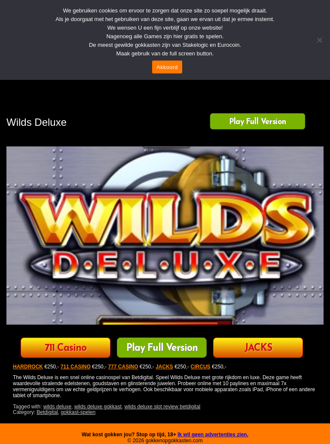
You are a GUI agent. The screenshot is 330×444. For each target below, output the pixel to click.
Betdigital (47, 412)
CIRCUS (201, 367)
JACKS (258, 348)
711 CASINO (76, 367)
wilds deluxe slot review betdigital (163, 407)
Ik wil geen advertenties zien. (212, 435)
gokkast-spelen (78, 412)
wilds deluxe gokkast (98, 407)
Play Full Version (257, 122)
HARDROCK (28, 367)
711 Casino (65, 348)
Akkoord (166, 67)
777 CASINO (123, 367)
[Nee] (319, 40)
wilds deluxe (57, 407)
